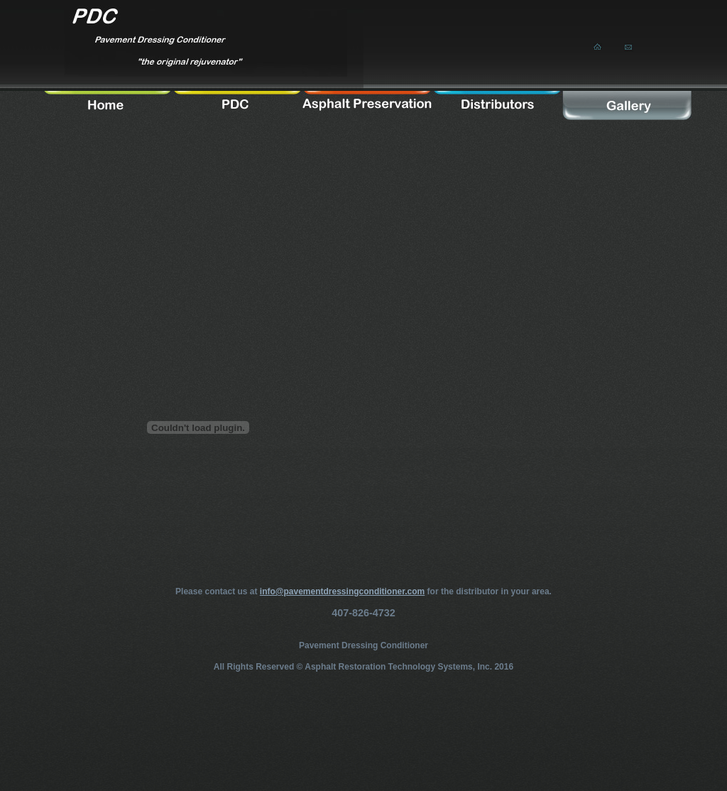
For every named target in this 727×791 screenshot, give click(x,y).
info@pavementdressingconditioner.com (342, 591)
